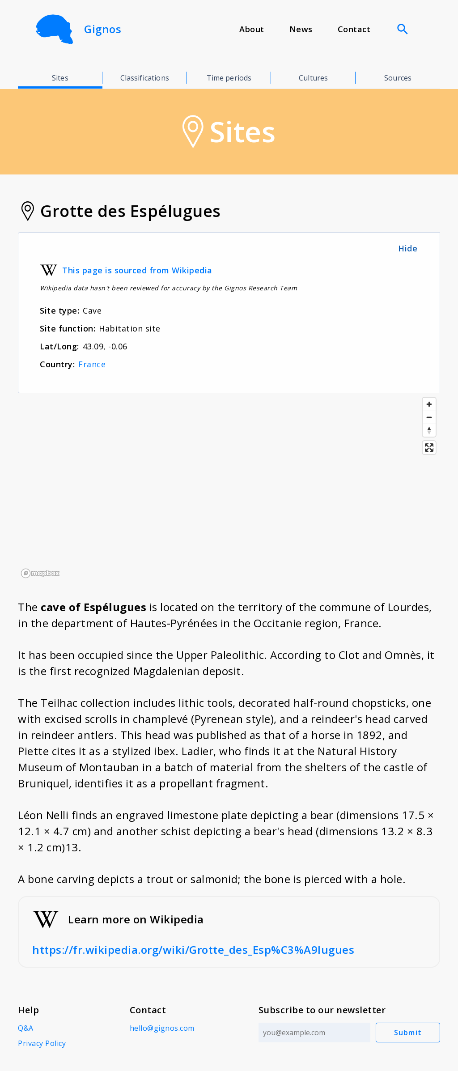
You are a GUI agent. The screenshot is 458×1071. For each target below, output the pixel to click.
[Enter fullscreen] (429, 447)
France (92, 364)
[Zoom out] (429, 417)
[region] (229, 487)
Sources (397, 78)
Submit (408, 1032)
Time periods (229, 78)
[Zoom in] (429, 404)
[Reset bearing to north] (429, 430)
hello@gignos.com (162, 1028)
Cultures (313, 78)
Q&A (26, 1028)
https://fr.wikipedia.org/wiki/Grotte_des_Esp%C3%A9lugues (193, 949)
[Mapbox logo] (40, 573)
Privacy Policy (42, 1043)
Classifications (144, 78)
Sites (60, 78)
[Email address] (314, 1032)
